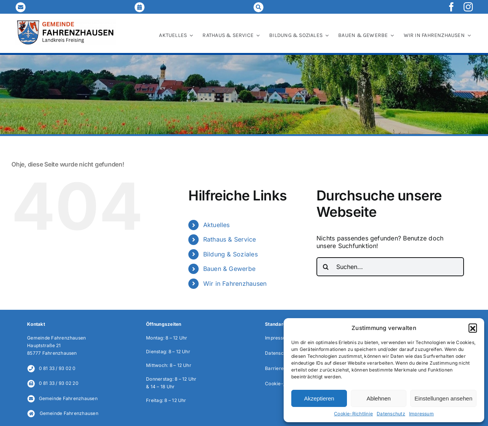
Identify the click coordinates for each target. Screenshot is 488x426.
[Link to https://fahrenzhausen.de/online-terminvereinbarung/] (139, 7)
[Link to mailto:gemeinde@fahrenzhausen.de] (20, 7)
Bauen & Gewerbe (229, 268)
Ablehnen (378, 398)
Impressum (421, 413)
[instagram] (468, 6)
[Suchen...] (390, 266)
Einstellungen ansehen (443, 398)
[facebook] (451, 6)
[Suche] (326, 266)
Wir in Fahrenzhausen (235, 283)
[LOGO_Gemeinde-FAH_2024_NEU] (65, 22)
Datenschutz (391, 413)
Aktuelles (216, 225)
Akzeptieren (319, 398)
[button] (473, 328)
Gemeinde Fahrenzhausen (68, 398)
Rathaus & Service (229, 239)
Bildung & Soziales (230, 254)
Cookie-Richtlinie (353, 413)
